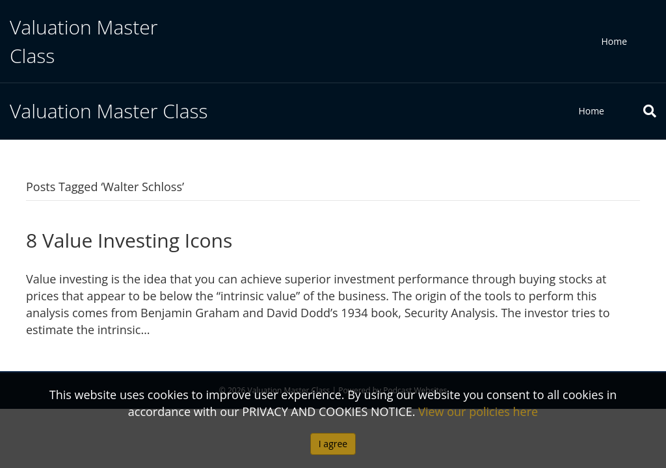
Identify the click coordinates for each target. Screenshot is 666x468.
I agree (333, 443)
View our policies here (478, 411)
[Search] (640, 111)
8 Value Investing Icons (129, 240)
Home (614, 41)
